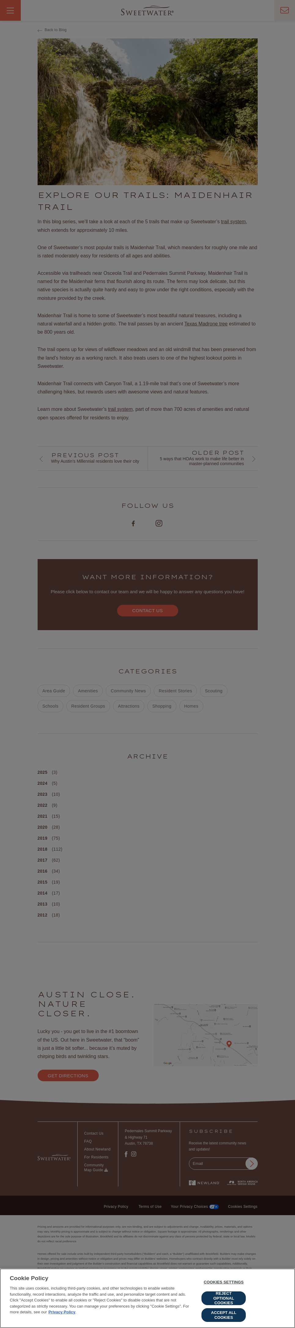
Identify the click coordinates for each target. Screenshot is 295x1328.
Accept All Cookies (223, 1316)
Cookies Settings (224, 1283)
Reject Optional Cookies (223, 1299)
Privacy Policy (61, 1313)
